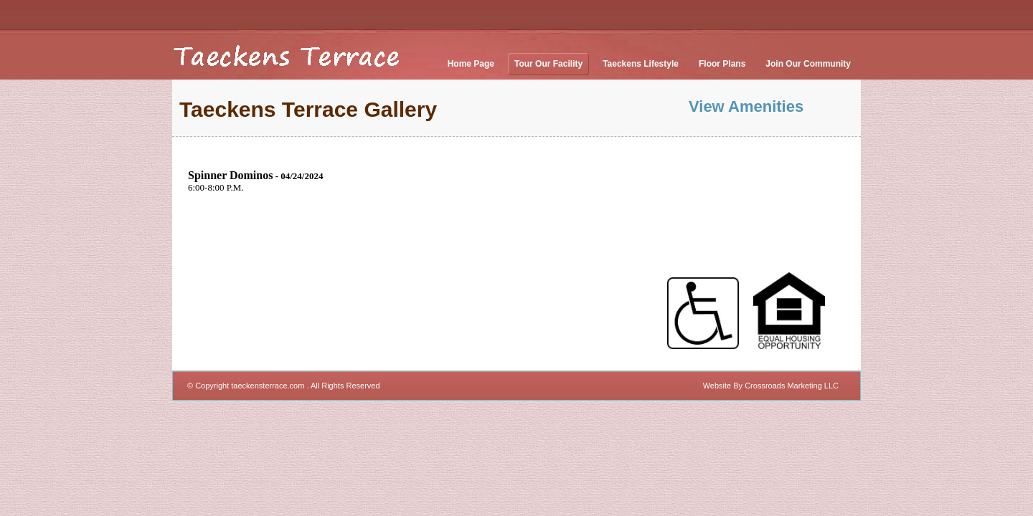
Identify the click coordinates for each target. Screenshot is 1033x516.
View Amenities (746, 106)
